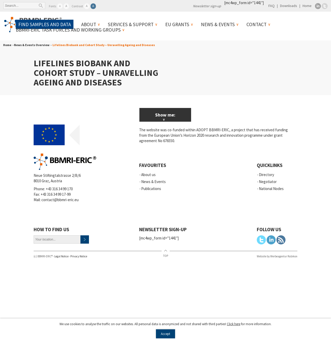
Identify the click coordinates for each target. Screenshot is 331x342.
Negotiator (268, 181)
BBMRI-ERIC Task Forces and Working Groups (68, 30)
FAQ (271, 5)
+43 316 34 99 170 (59, 188)
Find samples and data (44, 24)
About (88, 24)
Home (307, 5)
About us (148, 174)
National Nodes (271, 188)
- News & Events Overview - (31, 45)
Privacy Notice (78, 256)
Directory (266, 174)
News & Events (218, 24)
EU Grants (177, 24)
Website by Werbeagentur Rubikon (277, 256)
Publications (151, 188)
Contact (256, 24)
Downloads (288, 5)
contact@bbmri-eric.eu (60, 199)
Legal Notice (61, 256)
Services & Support (131, 24)
